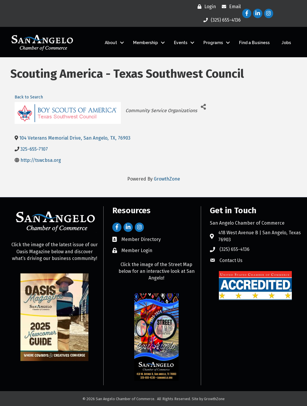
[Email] (230, 6)
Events (180, 42)
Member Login (136, 250)
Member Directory (141, 239)
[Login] (205, 6)
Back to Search (29, 97)
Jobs (286, 42)
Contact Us (231, 260)
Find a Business (254, 42)
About (111, 42)
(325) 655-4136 (234, 249)
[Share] (203, 107)
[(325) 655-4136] (220, 20)
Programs (213, 42)
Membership (145, 42)
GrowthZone (167, 179)
